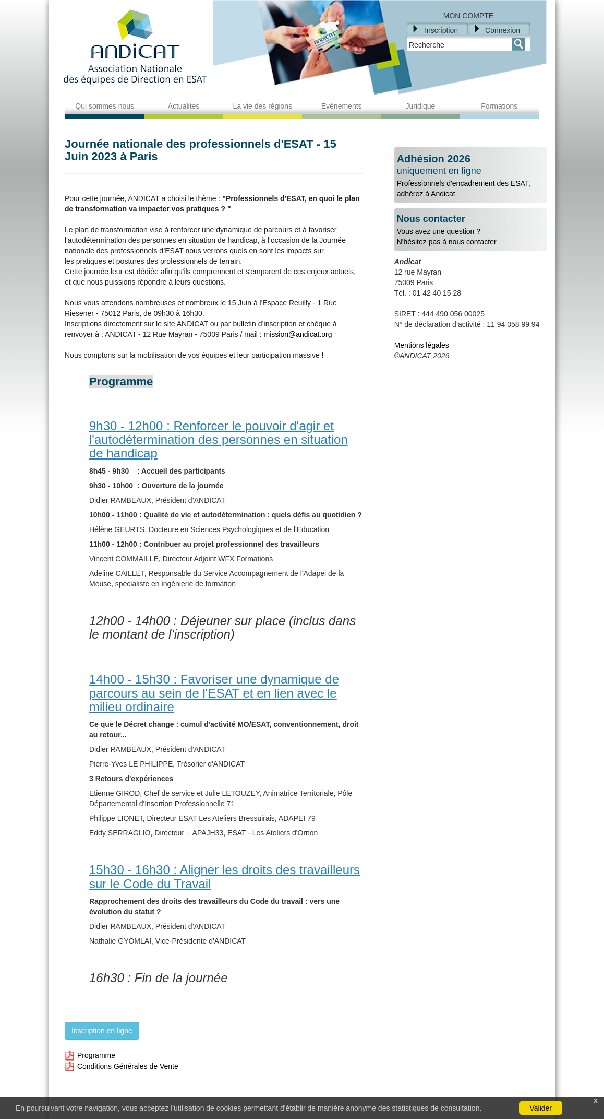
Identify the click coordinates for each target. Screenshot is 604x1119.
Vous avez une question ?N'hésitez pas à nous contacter (471, 230)
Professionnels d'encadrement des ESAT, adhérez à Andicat (471, 175)
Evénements (341, 106)
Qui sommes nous (104, 106)
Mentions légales (421, 345)
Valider (540, 1108)
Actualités (184, 106)
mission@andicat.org (298, 334)
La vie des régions (263, 106)
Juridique (421, 106)
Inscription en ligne (101, 1031)
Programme (90, 1055)
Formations (499, 106)
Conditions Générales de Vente (121, 1066)
